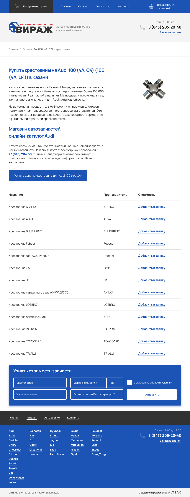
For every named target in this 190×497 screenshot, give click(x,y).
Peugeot (96, 431)
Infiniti (54, 435)
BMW (12, 435)
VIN (40, 394)
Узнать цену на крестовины (48, 176)
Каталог (83, 6)
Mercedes (77, 440)
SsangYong (98, 454)
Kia (52, 444)
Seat (94, 444)
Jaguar (54, 440)
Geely (33, 444)
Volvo (12, 482)
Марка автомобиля (89, 383)
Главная (66, 6)
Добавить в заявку (151, 207)
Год (115, 383)
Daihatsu (35, 431)
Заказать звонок (170, 32)
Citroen (13, 454)
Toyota (13, 468)
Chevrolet (15, 449)
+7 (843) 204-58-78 (23, 154)
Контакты (123, 6)
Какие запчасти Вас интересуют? (97, 394)
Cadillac (14, 440)
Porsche (96, 435)
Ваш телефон (40, 383)
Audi (11, 431)
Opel (74, 454)
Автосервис (103, 6)
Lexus (74, 431)
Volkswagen (16, 477)
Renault (96, 440)
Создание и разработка (160, 492)
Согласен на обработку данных (153, 382)
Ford (32, 440)
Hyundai (55, 431)
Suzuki (13, 463)
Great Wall (36, 449)
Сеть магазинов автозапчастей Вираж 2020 (34, 492)
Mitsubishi (77, 444)
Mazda (75, 435)
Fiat (32, 435)
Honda (34, 454)
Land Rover (57, 454)
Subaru (13, 459)
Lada (53, 449)
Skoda (95, 449)
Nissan (75, 449)
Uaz (11, 472)
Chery (12, 444)
